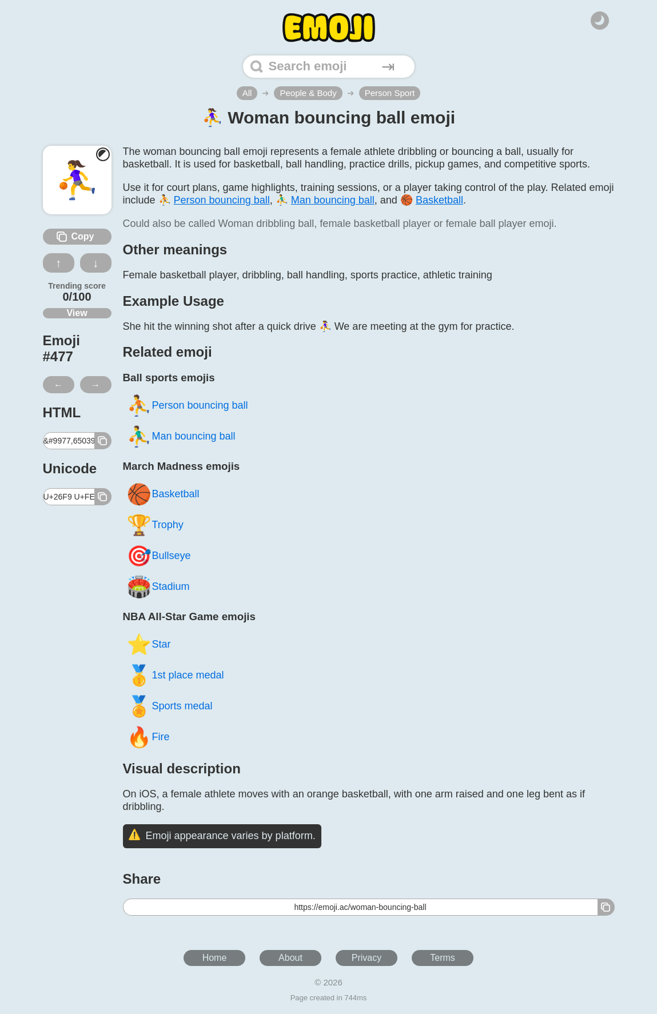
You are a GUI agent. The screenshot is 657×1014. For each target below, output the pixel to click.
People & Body (308, 93)
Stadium (158, 587)
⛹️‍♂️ (325, 200)
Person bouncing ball (187, 405)
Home (214, 958)
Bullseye (158, 556)
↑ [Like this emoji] (58, 263)
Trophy (155, 525)
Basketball (163, 494)
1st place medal (175, 675)
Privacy (366, 958)
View (76, 313)
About (290, 958)
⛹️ (214, 200)
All (247, 93)
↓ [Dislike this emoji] (95, 263)
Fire (148, 737)
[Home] (328, 27)
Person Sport (390, 93)
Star (148, 644)
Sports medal (169, 706)
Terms (442, 958)
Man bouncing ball (181, 436)
